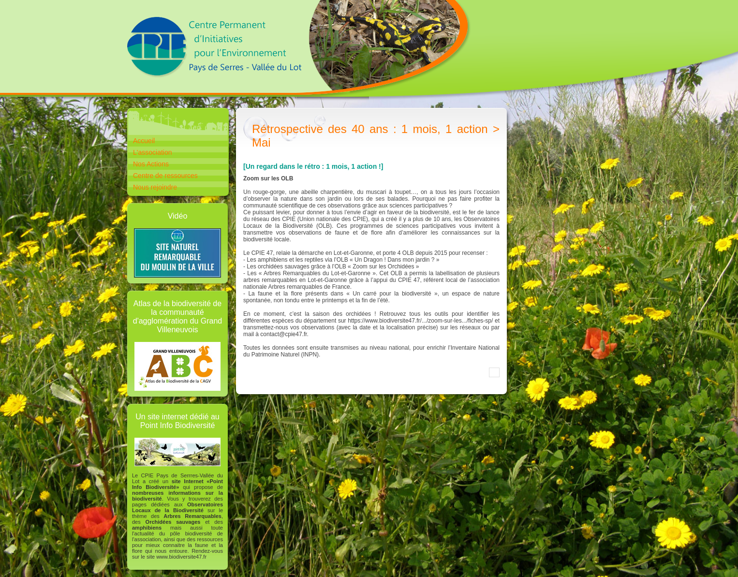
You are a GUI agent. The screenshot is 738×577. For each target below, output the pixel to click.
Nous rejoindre (155, 187)
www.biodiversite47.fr (181, 557)
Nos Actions (151, 164)
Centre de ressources (165, 175)
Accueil (144, 141)
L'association (152, 152)
